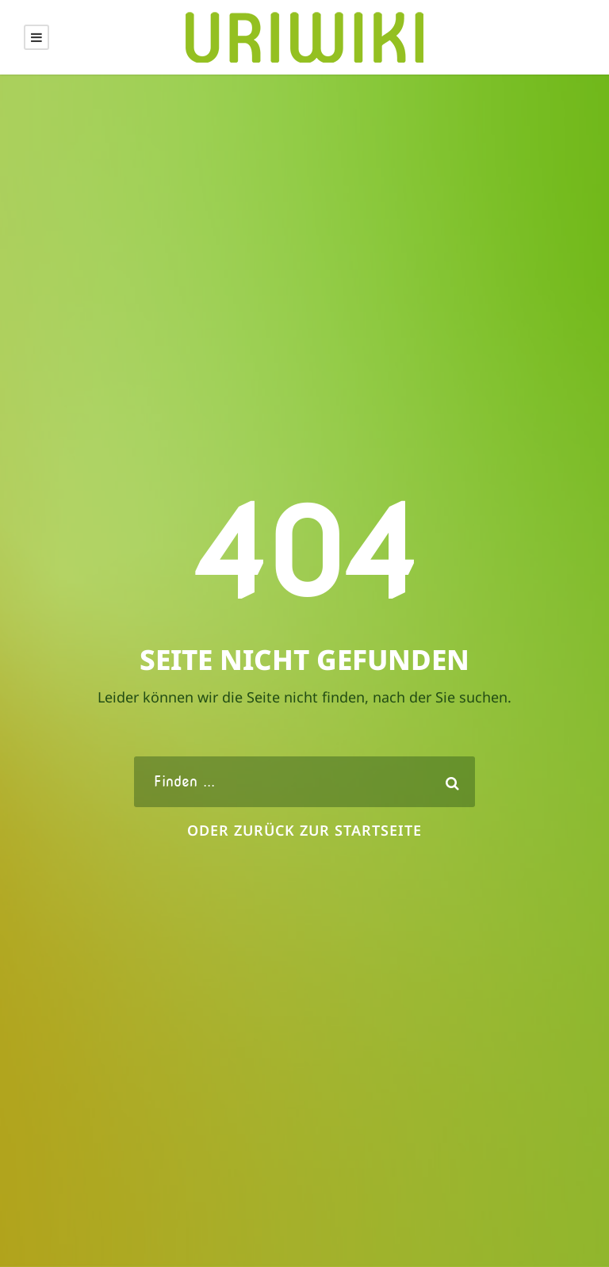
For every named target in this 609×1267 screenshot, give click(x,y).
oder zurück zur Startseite (304, 830)
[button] (35, 1232)
